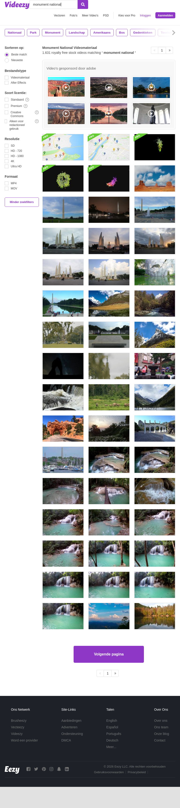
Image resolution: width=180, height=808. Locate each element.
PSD (106, 15)
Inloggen (145, 15)
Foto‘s (73, 15)
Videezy (17, 734)
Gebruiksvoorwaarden (109, 772)
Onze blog (161, 734)
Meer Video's (90, 15)
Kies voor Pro (126, 15)
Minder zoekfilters (22, 202)
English (111, 720)
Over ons (160, 720)
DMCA (66, 740)
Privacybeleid (137, 772)
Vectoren (59, 15)
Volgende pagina (109, 654)
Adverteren (69, 727)
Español (112, 727)
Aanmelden (165, 15)
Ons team (161, 727)
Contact (159, 740)
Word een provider (24, 740)
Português (113, 734)
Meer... (111, 747)
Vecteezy (17, 727)
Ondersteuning (72, 734)
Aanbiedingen (71, 720)
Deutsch (112, 740)
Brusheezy (18, 720)
